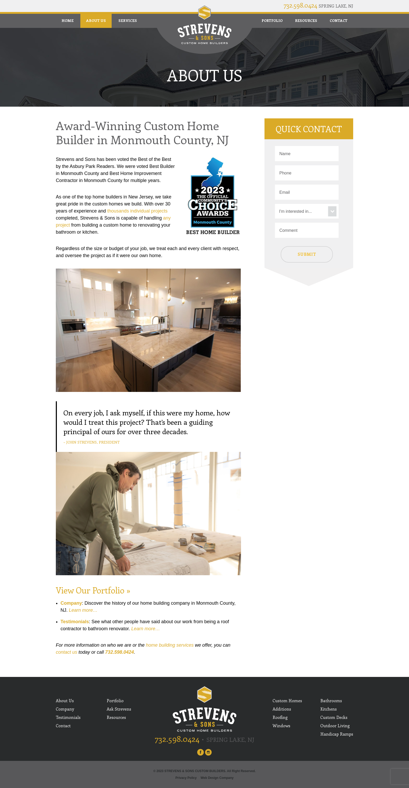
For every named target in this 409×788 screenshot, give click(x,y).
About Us (96, 20)
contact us (66, 652)
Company (71, 603)
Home (68, 20)
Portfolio (272, 20)
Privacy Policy (186, 778)
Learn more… (83, 610)
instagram (208, 752)
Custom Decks (333, 717)
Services (127, 20)
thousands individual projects (137, 211)
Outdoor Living (335, 725)
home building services (170, 645)
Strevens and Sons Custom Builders (204, 24)
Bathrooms (331, 700)
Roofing (280, 717)
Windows (281, 725)
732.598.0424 (300, 5)
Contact (338, 20)
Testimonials (75, 621)
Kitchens (328, 709)
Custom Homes (287, 700)
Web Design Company (217, 778)
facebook (200, 752)
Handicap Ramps (336, 734)
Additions (282, 709)
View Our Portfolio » (93, 590)
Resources (306, 20)
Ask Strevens (119, 709)
